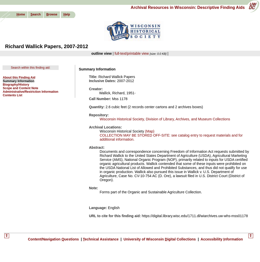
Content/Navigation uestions (54, 239)
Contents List (12, 95)
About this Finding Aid (19, 77)
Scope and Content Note (20, 88)
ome (21, 14)
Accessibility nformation (221, 239)
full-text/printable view (132, 53)
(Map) (149, 131)
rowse (51, 14)
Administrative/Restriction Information (30, 91)
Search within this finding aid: (30, 67)
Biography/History (16, 84)
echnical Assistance (101, 239)
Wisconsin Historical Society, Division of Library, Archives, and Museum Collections (165, 119)
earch (35, 14)
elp (66, 14)
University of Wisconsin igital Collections (160, 239)
